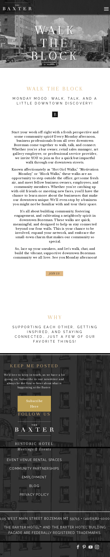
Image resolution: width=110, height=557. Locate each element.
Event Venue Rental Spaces (34, 460)
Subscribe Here (34, 403)
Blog (34, 486)
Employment (34, 477)
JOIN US (54, 273)
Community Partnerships (34, 468)
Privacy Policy (34, 494)
